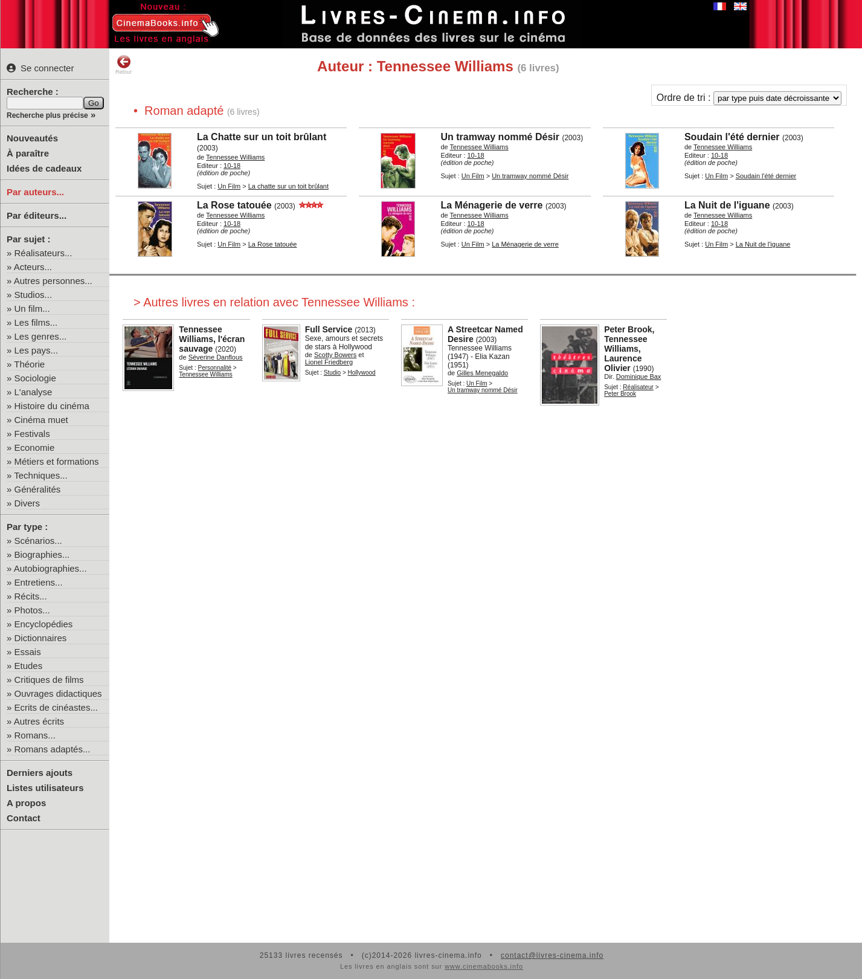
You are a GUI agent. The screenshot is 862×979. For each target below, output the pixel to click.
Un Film (228, 186)
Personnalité (215, 367)
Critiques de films (49, 679)
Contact (23, 818)
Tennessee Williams (205, 374)
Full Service (329, 329)
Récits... (30, 596)
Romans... (35, 735)
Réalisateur (638, 387)
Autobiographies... (50, 568)
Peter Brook (620, 393)
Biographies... (42, 554)
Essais (27, 652)
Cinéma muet (41, 420)
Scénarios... (38, 540)
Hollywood (362, 372)
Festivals (32, 433)
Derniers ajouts (39, 772)
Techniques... (40, 475)
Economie (34, 447)
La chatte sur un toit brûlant (288, 186)
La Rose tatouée (272, 244)
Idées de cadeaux (44, 168)
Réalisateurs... (43, 253)
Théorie (29, 364)
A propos (26, 803)
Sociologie (35, 378)
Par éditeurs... (36, 215)
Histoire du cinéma (51, 406)
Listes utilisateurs (45, 788)
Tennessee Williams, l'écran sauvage (212, 339)
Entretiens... (38, 582)
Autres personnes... (53, 281)
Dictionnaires (40, 638)
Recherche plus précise (47, 115)
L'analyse (33, 392)
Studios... (33, 294)
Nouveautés (32, 138)
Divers (27, 503)
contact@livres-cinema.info (552, 955)
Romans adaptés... (52, 749)
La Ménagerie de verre (525, 244)
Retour (123, 64)
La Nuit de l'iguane (763, 244)
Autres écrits (39, 721)
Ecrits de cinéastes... (56, 707)
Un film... (32, 308)
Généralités (37, 489)
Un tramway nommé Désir (530, 175)
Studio (332, 372)
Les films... (36, 322)
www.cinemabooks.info (484, 966)
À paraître (28, 153)
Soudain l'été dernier (766, 175)
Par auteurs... (35, 192)
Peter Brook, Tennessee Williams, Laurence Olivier (629, 349)
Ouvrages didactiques (58, 693)
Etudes (28, 666)
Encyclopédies (43, 624)
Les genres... (40, 336)
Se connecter (40, 68)
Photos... (32, 610)
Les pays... (36, 350)
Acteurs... (33, 267)
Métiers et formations (56, 461)
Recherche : (33, 91)
